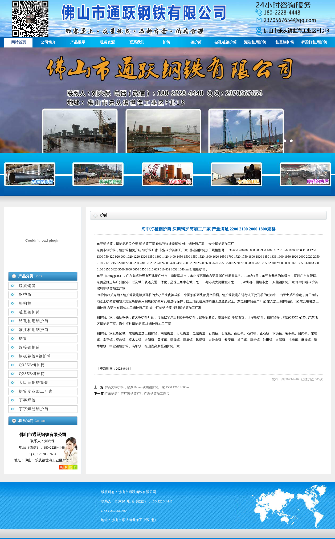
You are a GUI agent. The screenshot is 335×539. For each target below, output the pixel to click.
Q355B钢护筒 (32, 365)
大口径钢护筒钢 (34, 383)
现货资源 (107, 42)
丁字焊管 (27, 400)
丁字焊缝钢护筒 (34, 409)
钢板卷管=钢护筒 (35, 356)
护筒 (166, 42)
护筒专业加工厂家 (36, 391)
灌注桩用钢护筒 (34, 330)
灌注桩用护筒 (255, 42)
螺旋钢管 (27, 286)
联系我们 (136, 42)
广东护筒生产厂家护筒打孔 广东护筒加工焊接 (137, 394)
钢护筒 (196, 42)
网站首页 (18, 42)
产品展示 (77, 42)
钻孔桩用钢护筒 (34, 321)
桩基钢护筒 (284, 42)
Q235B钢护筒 (32, 374)
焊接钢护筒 (29, 347)
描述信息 (167, 100)
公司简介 (48, 42)
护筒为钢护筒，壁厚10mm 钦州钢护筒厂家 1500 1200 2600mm (148, 387)
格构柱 (25, 303)
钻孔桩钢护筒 (225, 42)
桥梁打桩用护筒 (314, 42)
